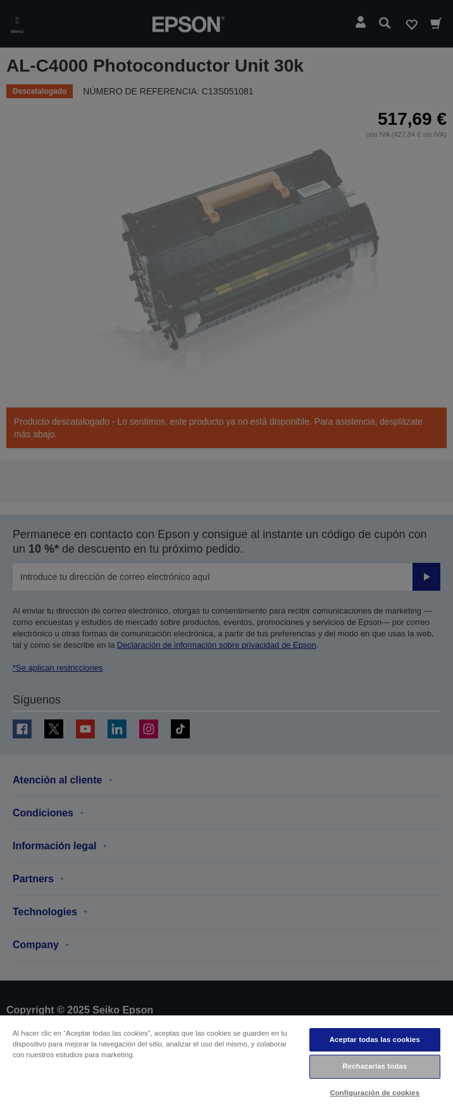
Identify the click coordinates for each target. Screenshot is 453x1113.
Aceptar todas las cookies (375, 1039)
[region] (226, 1063)
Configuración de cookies (374, 1093)
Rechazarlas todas (374, 1066)
